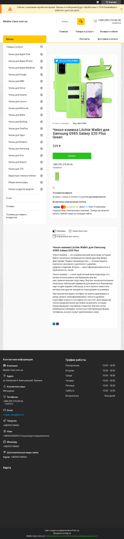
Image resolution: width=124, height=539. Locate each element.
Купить (72, 156)
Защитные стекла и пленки (22, 175)
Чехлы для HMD (16, 81)
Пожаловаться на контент (56, 536)
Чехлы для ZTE (16, 169)
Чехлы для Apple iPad (19, 54)
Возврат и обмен (109, 31)
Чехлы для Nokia (16, 115)
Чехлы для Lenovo (17, 101)
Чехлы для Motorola (18, 108)
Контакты (85, 39)
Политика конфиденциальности (83, 536)
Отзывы (10, 206)
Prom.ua (75, 530)
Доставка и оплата (108, 39)
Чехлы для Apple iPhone (20, 61)
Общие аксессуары (18, 182)
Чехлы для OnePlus (18, 128)
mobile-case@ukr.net (13, 415)
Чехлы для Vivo (16, 155)
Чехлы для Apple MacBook (21, 68)
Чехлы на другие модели (21, 189)
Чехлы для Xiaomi (17, 162)
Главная (63, 31)
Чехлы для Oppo (16, 135)
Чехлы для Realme (17, 142)
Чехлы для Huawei (17, 95)
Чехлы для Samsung (18, 148)
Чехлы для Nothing (17, 121)
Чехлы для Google (17, 74)
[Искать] (81, 21)
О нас (9, 198)
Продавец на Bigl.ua (62, 533)
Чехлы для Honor (16, 88)
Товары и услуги (84, 31)
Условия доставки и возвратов (16, 216)
